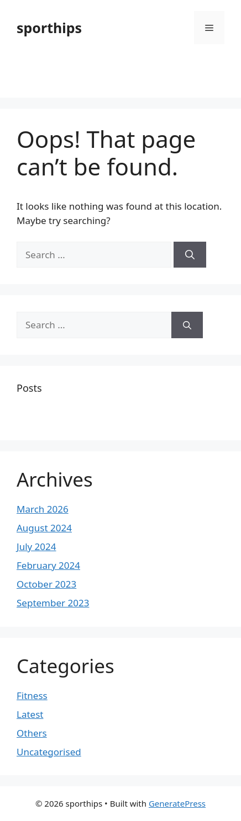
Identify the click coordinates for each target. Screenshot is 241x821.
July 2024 (36, 546)
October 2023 (46, 584)
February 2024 (48, 565)
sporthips (49, 27)
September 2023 (53, 602)
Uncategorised (49, 751)
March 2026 (43, 509)
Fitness (32, 695)
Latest (30, 714)
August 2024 (44, 527)
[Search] (190, 255)
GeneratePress (177, 803)
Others (32, 733)
